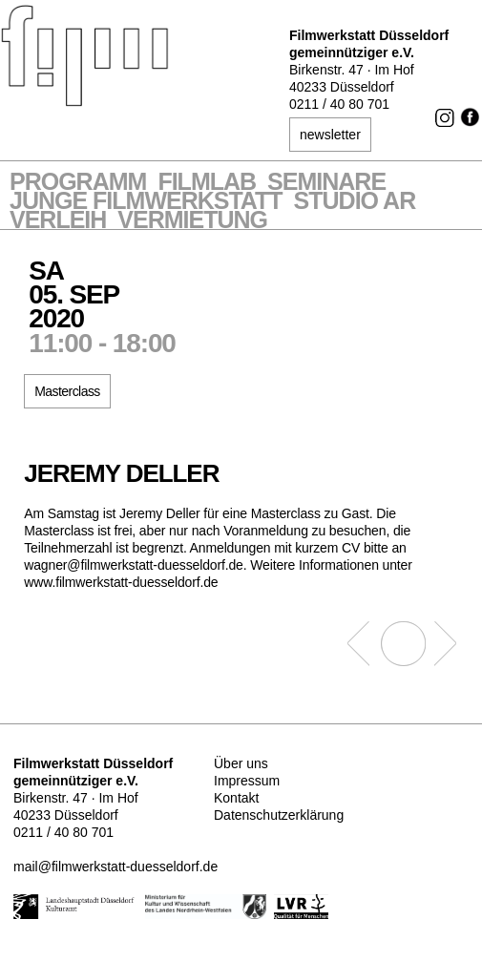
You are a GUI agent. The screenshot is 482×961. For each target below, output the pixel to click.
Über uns (241, 763)
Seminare (326, 183)
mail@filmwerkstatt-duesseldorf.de (115, 866)
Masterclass (67, 391)
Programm (78, 183)
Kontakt (236, 797)
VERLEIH (58, 221)
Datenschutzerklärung (279, 815)
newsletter (330, 134)
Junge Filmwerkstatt (146, 202)
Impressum (247, 780)
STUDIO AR (355, 202)
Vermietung (192, 221)
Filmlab (206, 183)
